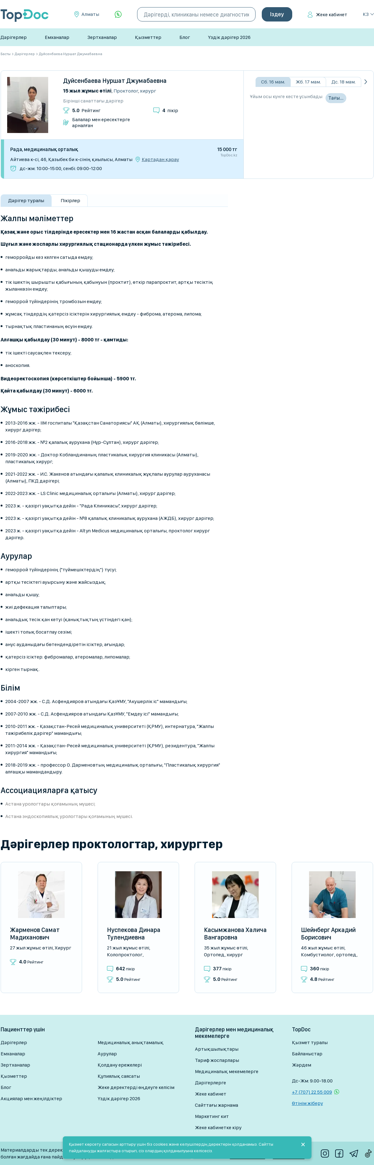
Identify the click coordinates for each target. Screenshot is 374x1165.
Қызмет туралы (310, 1042)
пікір (170, 110)
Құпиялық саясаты (119, 1076)
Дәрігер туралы (26, 200)
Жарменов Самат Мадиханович (35, 933)
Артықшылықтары (216, 1049)
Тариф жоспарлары (217, 1060)
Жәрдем (301, 1065)
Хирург (148, 91)
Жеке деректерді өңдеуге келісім (136, 1087)
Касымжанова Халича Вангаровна (235, 933)
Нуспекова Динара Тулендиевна (133, 933)
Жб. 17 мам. (308, 82)
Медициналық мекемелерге (226, 1071)
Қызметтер (148, 37)
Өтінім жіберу (307, 1103)
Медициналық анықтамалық (131, 1042)
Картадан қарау (160, 159)
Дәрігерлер (13, 37)
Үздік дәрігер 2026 (229, 37)
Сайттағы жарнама (216, 1105)
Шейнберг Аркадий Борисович (328, 933)
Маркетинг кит (212, 1116)
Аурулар (107, 1054)
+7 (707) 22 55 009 (312, 1092)
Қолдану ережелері (120, 1065)
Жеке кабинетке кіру (218, 1127)
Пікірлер (70, 200)
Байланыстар (307, 1054)
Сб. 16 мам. (273, 82)
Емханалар (57, 37)
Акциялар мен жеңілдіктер (31, 1098)
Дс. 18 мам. (343, 82)
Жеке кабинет (331, 14)
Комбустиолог (317, 955)
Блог (184, 37)
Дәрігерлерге (210, 1083)
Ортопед (214, 955)
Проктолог (125, 91)
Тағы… (336, 98)
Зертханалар (102, 37)
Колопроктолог (124, 955)
